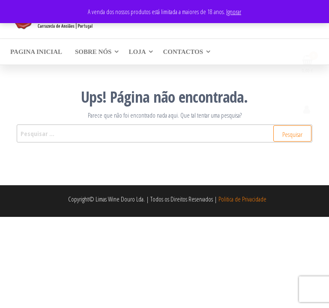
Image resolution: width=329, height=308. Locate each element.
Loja (137, 51)
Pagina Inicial (36, 51)
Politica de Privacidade (242, 199)
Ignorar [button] (233, 11)
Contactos (183, 51)
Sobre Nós (93, 51)
